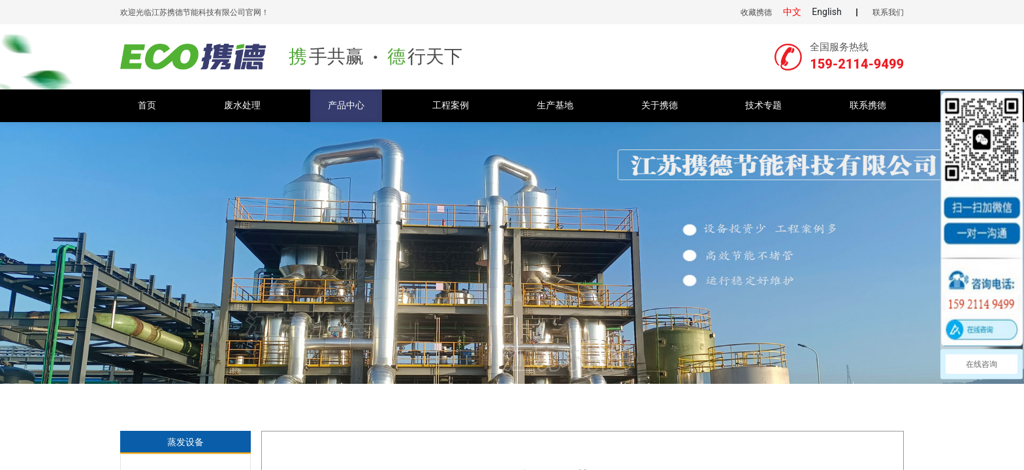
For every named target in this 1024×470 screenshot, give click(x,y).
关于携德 (659, 105)
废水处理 (242, 105)
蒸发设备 (185, 442)
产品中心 (346, 105)
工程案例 (450, 105)
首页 (147, 105)
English (826, 12)
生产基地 (555, 105)
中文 (792, 12)
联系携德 (868, 105)
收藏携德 (756, 12)
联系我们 (888, 12)
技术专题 (763, 105)
